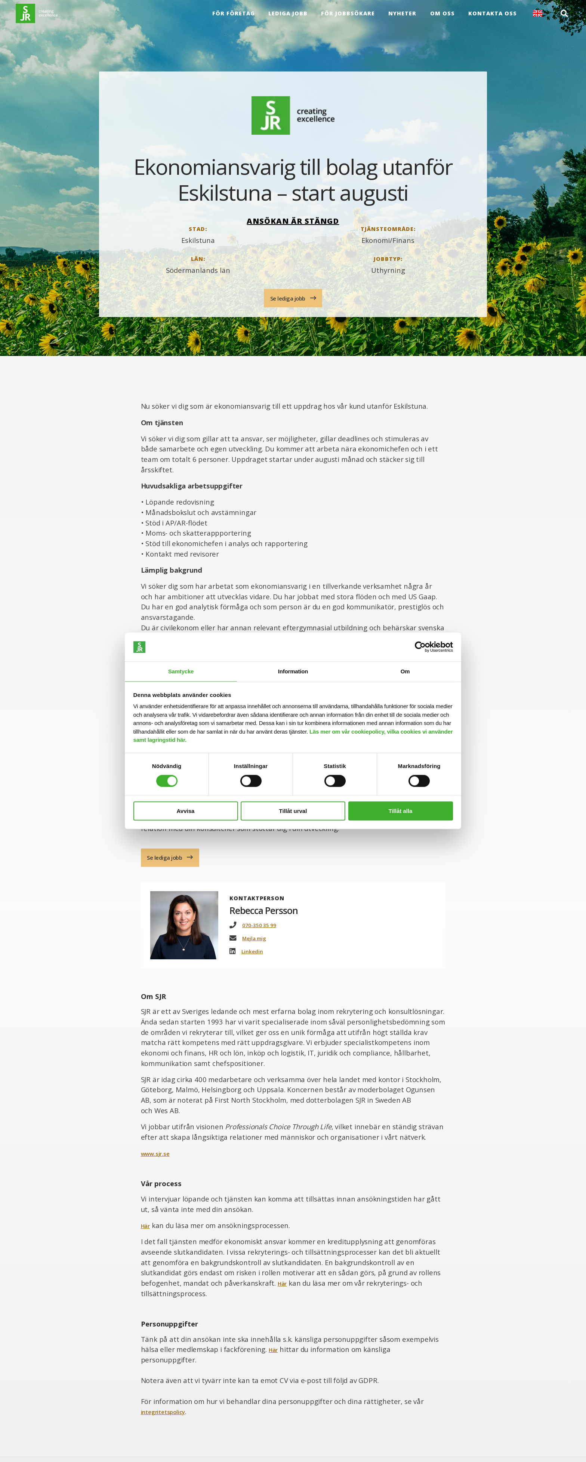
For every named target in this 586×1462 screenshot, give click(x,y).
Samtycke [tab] (181, 671)
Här (147, 1231)
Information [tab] (293, 671)
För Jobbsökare (346, 18)
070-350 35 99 (261, 930)
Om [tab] (405, 671)
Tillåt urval (293, 811)
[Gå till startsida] (49, 19)
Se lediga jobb (288, 299)
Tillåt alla (401, 811)
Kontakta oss (490, 18)
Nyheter (400, 18)
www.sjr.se (158, 1159)
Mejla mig (256, 943)
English (535, 19)
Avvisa (186, 811)
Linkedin (253, 957)
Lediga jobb (286, 18)
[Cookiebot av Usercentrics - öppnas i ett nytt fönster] (420, 646)
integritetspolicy (169, 1417)
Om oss (440, 18)
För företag (231, 18)
